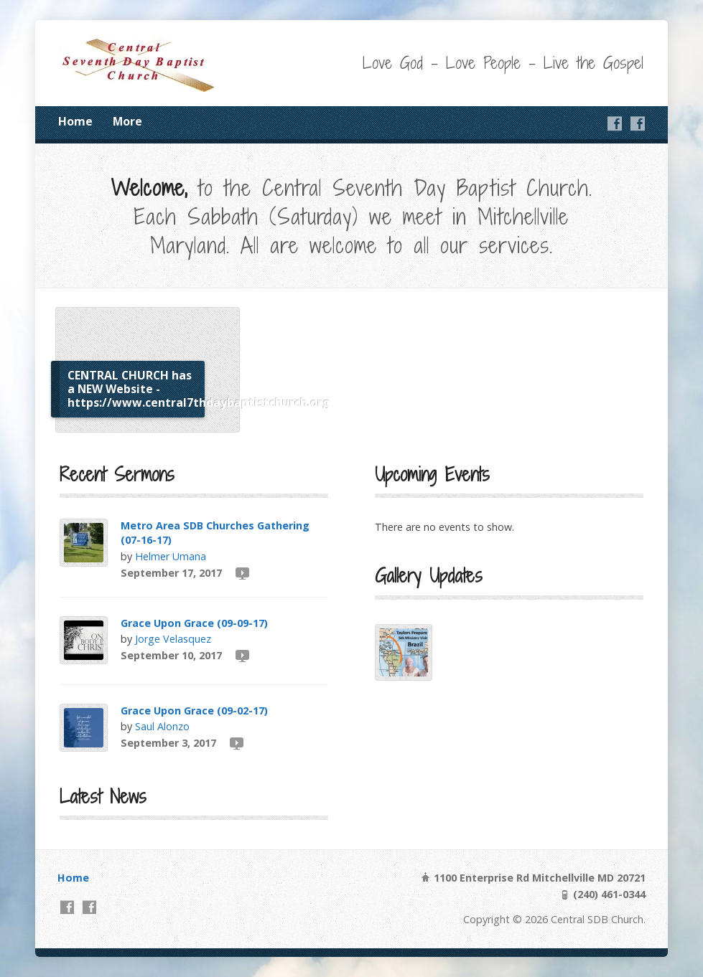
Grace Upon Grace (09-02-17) (194, 710)
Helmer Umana (170, 556)
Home (75, 121)
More (127, 121)
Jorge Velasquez (173, 639)
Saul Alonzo (162, 726)
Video (241, 573)
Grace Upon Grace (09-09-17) (194, 623)
